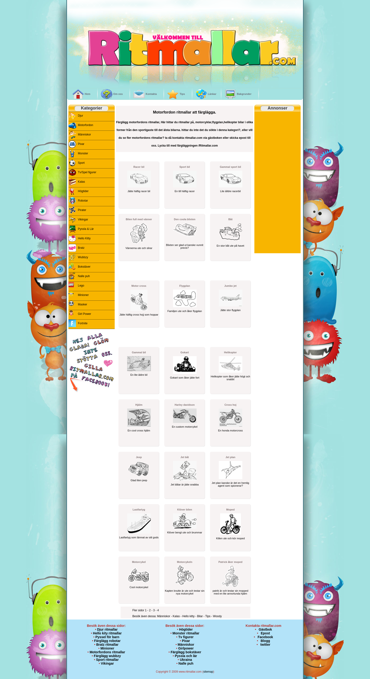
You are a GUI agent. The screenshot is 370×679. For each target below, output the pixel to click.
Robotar (83, 200)
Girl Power (84, 314)
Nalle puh (84, 276)
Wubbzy (83, 257)
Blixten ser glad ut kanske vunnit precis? (184, 246)
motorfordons (138, 122)
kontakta (178, 137)
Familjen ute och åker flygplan (184, 311)
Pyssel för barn (107, 637)
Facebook (265, 637)
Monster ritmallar (185, 633)
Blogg (265, 641)
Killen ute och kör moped (230, 538)
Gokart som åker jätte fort (184, 377)
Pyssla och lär (186, 656)
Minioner (83, 295)
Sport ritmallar (107, 660)
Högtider (83, 191)
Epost (265, 633)
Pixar (81, 144)
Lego (81, 285)
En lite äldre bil (138, 374)
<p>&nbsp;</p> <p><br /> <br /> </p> (91, 426)
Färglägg (122, 122)
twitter (265, 644)
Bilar (200, 616)
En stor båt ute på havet (230, 245)
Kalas (81, 181)
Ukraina (186, 660)
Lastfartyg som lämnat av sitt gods (139, 537)
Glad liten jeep (138, 480)
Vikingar (83, 219)
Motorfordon (85, 125)
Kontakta (151, 94)
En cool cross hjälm (139, 430)
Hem (87, 94)
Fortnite (83, 323)
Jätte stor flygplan (230, 310)
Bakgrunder (244, 94)
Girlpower (186, 648)
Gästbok (265, 629)
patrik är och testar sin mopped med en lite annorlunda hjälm (230, 592)
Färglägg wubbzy (107, 656)
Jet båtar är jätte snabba (185, 484)
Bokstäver (84, 266)
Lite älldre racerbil (230, 191)
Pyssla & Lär (86, 229)
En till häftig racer (185, 191)
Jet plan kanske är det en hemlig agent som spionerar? (230, 484)
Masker (82, 304)
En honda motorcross (230, 430)
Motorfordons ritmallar (107, 652)
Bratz (81, 247)
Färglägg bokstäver (186, 652)
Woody (217, 616)
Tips (182, 94)
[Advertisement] (171, 271)
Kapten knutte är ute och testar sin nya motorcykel (185, 592)
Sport (81, 162)
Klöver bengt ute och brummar (184, 532)
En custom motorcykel (184, 426)
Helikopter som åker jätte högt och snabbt (230, 378)
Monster (83, 153)
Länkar (212, 94)
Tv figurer (186, 637)
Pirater (82, 210)
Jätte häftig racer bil (139, 191)
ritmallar (153, 122)
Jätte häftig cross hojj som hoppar (138, 314)
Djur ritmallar (107, 629)
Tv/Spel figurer (87, 172)
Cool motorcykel (139, 587)
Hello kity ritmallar (107, 633)
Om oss (118, 94)
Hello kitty (188, 616)
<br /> (109, 20)
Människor (84, 134)
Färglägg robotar (107, 641)
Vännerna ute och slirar (139, 248)
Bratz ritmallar (107, 644)
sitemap (208, 671)
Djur (80, 115)
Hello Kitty (84, 238)
